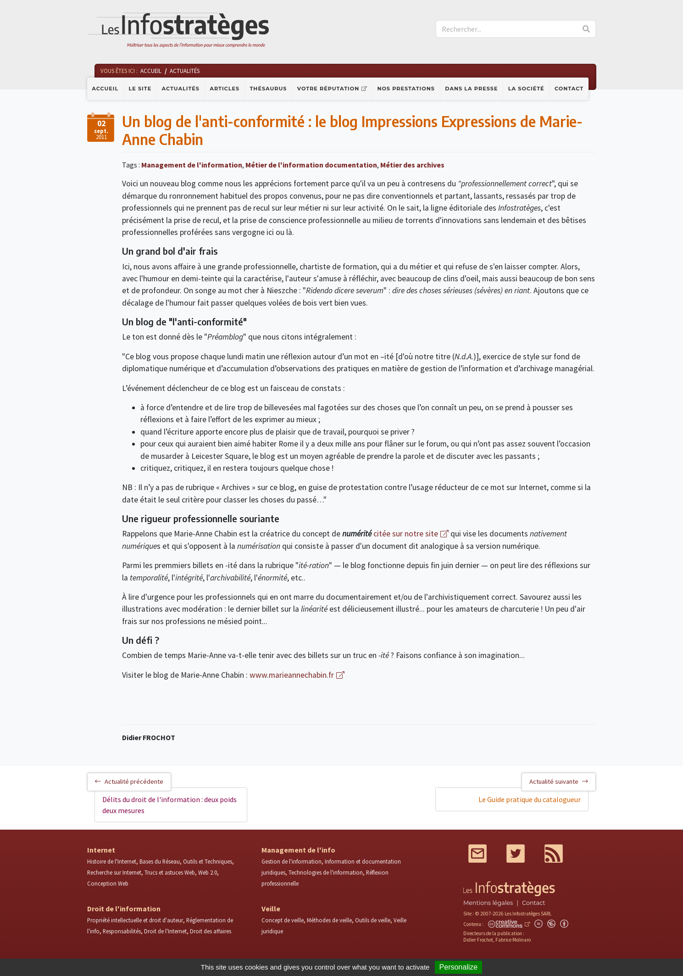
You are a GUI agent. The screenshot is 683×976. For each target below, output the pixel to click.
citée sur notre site (405, 534)
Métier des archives (412, 164)
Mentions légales (488, 902)
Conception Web (107, 883)
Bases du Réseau (159, 861)
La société (526, 88)
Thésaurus (268, 88)
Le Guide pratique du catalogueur (529, 799)
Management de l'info (298, 849)
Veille (270, 908)
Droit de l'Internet (165, 931)
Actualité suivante (558, 781)
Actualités (181, 88)
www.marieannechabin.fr (291, 675)
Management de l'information (191, 164)
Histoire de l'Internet (111, 861)
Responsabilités (122, 931)
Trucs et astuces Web (169, 872)
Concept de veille (282, 920)
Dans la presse (471, 88)
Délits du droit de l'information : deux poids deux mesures (169, 805)
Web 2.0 (207, 872)
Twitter (515, 853)
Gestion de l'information (291, 861)
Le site (140, 88)
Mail (477, 853)
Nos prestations (406, 88)
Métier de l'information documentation (311, 164)
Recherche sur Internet (114, 872)
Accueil (105, 88)
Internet (101, 849)
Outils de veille (372, 920)
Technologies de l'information (326, 872)
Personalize (458, 967)
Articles (224, 88)
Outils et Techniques (207, 861)
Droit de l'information (124, 908)
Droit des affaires (210, 931)
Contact (569, 88)
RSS (553, 853)
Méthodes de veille (329, 920)
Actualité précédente (129, 781)
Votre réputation (328, 88)
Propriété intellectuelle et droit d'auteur (135, 920)
